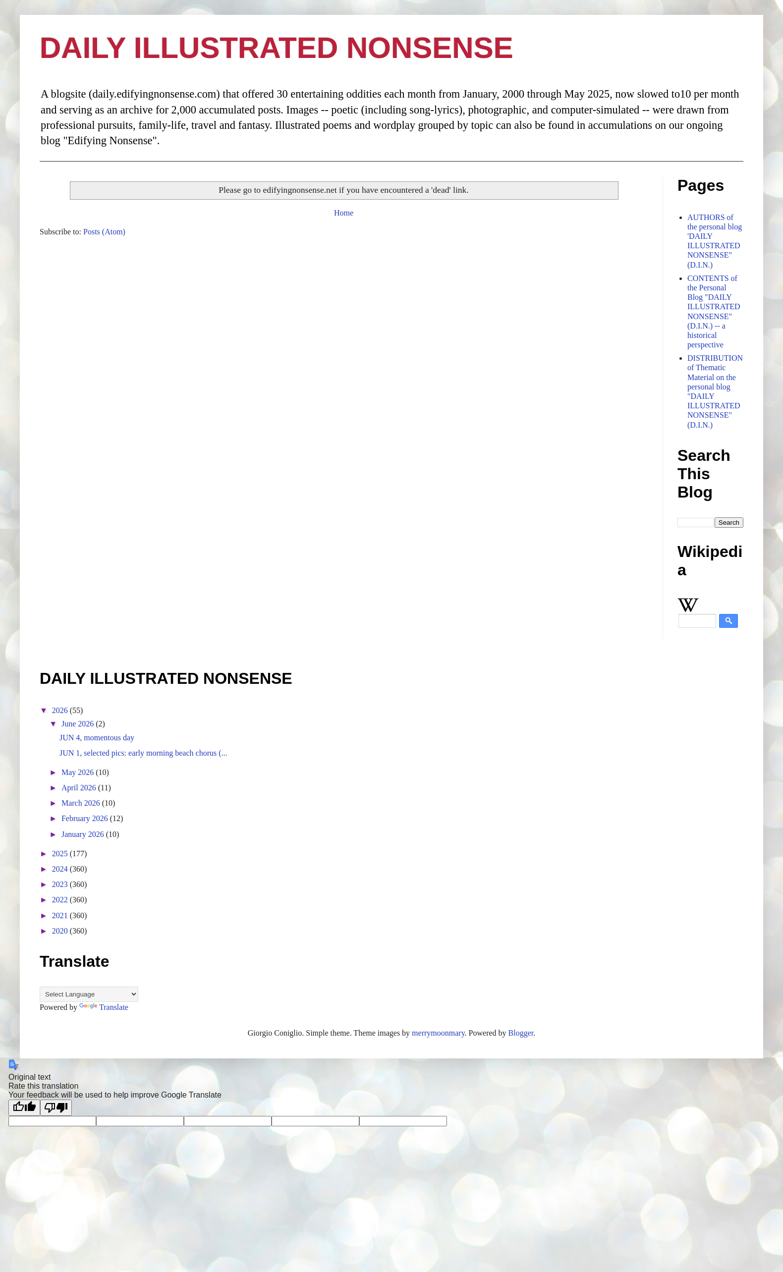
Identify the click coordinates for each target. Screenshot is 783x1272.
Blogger (521, 1033)
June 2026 (78, 723)
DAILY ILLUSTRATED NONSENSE (276, 47)
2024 (61, 869)
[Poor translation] (56, 1108)
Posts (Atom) (104, 231)
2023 (61, 884)
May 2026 (78, 772)
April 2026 (79, 787)
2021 (61, 915)
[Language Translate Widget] (89, 994)
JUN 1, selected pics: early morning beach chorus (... (143, 753)
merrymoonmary (438, 1033)
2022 (61, 899)
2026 (61, 710)
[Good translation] (24, 1108)
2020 (61, 931)
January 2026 (83, 834)
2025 (61, 853)
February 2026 (85, 818)
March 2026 (81, 803)
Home (343, 213)
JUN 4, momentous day (96, 737)
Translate (103, 1007)
